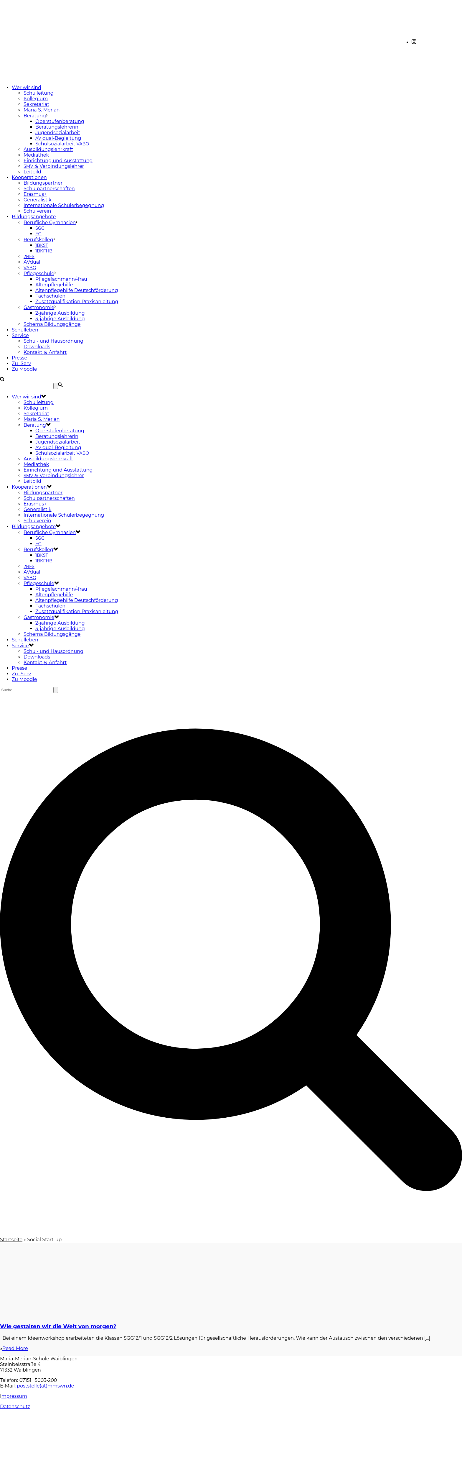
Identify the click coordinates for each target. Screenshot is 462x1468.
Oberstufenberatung (59, 121)
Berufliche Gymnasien (50, 222)
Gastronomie (39, 307)
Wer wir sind (26, 87)
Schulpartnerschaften (49, 188)
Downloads (37, 346)
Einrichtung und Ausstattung (58, 160)
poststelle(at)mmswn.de (45, 1386)
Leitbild (32, 172)
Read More (14, 1348)
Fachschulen (50, 296)
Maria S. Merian (42, 110)
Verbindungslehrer (54, 166)
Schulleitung (39, 93)
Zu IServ (21, 363)
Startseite (11, 1239)
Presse (19, 358)
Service (20, 335)
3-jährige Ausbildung (60, 318)
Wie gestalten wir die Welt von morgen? (58, 1326)
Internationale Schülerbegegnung (64, 205)
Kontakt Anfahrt (45, 352)
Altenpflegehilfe (54, 285)
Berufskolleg (38, 239)
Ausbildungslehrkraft (48, 149)
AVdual (32, 262)
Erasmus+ (35, 194)
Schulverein (37, 211)
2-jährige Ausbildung (60, 313)
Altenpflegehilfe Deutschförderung (76, 290)
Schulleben (25, 330)
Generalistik (38, 200)
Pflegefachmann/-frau (61, 279)
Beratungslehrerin (56, 127)
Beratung (35, 116)
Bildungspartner (43, 183)
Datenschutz (15, 1406)
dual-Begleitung (58, 138)
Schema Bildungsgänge (52, 324)
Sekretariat (36, 104)
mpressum (14, 1396)
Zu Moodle (24, 369)
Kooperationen (29, 177)
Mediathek (36, 155)
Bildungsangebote (34, 216)
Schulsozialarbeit (62, 144)
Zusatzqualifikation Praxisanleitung (76, 301)
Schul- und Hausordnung (53, 341)
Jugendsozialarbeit (57, 132)
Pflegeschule (39, 273)
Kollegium (36, 98)
